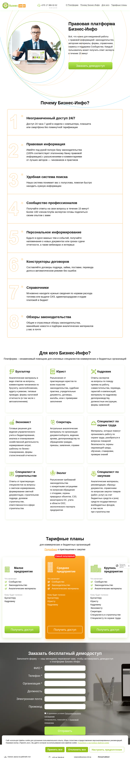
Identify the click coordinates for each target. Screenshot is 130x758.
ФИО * (38, 668)
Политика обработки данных (123, 566)
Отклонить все (77, 749)
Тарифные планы (119, 5)
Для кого (105, 5)
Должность (35, 691)
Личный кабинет (104, 757)
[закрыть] (128, 565)
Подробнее (51, 549)
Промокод (35, 706)
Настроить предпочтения (107, 749)
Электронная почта (29, 698)
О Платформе (72, 5)
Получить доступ (22, 629)
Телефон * (35, 675)
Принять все (55, 749)
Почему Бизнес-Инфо (90, 5)
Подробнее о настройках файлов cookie (93, 743)
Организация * (32, 683)
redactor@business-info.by (82, 757)
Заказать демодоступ (90, 65)
